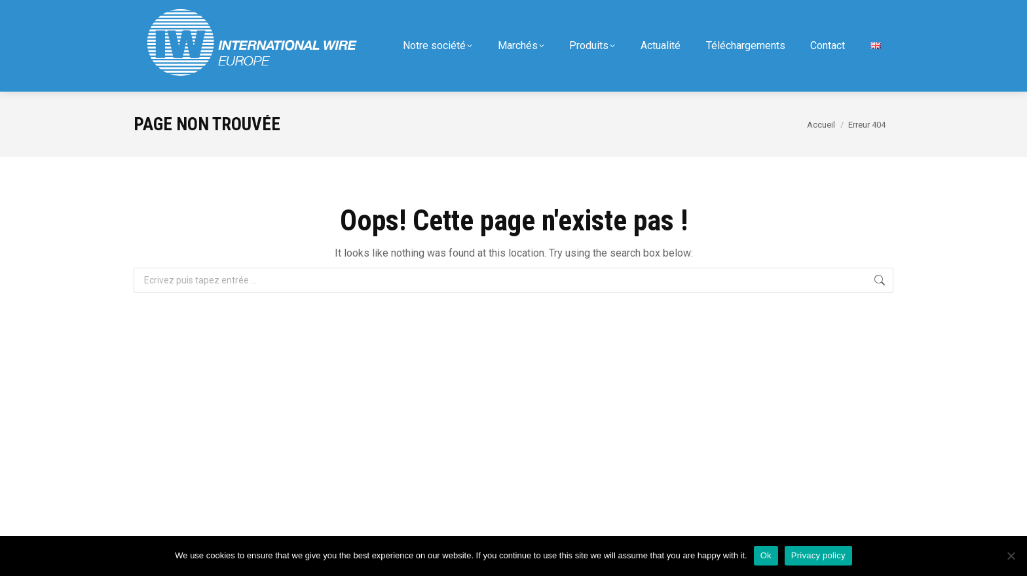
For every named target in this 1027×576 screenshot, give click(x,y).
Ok (766, 555)
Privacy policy (818, 555)
